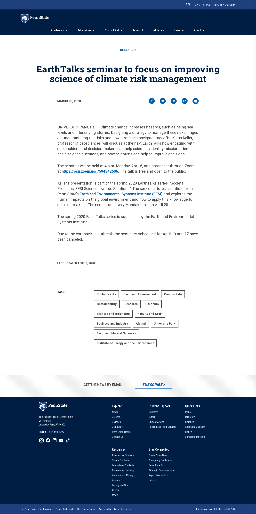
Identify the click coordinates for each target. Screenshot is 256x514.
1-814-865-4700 (55, 431)
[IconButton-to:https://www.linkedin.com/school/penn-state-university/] (54, 440)
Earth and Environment (140, 294)
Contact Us (117, 436)
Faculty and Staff (150, 313)
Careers (116, 416)
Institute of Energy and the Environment (125, 343)
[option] (51, 432)
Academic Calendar (195, 426)
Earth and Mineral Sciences (116, 333)
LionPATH (190, 431)
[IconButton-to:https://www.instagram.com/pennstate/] (41, 440)
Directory (190, 416)
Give (197, 4)
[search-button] (188, 4)
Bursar (152, 416)
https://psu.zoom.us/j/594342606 (90, 171)
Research (138, 30)
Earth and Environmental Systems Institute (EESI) (121, 194)
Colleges (116, 422)
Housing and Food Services (162, 426)
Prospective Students (123, 455)
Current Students (120, 460)
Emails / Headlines (158, 455)
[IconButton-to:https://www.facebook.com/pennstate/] (48, 440)
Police (152, 480)
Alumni (141, 323)
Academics (57, 30)
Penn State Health (121, 431)
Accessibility (105, 509)
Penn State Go (156, 465)
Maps (188, 412)
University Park (165, 323)
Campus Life (173, 294)
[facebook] (152, 101)
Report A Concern (224, 4)
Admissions (84, 30)
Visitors (116, 480)
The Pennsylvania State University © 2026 (215, 509)
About (197, 30)
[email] (185, 101)
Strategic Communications (162, 470)
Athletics (158, 30)
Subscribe (152, 385)
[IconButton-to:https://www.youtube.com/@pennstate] (61, 440)
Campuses (117, 426)
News (177, 30)
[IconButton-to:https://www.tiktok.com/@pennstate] (67, 440)
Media (115, 495)
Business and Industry (112, 323)
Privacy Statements (65, 509)
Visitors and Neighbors (113, 313)
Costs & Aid (112, 30)
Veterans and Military (122, 475)
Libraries (189, 422)
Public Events (106, 294)
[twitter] (163, 101)
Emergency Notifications (161, 460)
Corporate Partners (195, 436)
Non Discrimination (86, 509)
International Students (123, 465)
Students (152, 304)
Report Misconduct (158, 475)
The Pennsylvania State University (36, 509)
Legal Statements (122, 509)
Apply (206, 4)
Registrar (153, 412)
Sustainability (107, 304)
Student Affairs (156, 422)
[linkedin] (174, 101)
